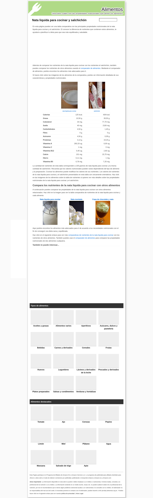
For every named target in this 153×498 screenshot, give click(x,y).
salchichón (97, 111)
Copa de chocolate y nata (102, 199)
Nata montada (76, 199)
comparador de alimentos (90, 68)
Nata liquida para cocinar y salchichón (59, 20)
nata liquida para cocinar (69, 111)
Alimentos (112, 9)
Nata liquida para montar (50, 199)
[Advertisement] (76, 48)
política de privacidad (67, 493)
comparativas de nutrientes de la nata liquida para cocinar (90, 235)
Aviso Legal (79, 493)
